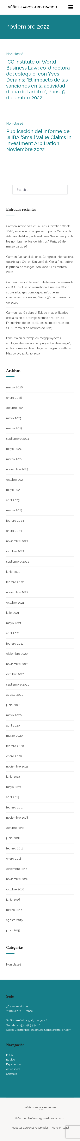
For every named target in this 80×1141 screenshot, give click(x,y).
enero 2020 (14, 756)
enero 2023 (14, 530)
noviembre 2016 (17, 879)
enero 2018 (13, 858)
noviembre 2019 (17, 766)
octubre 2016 (15, 889)
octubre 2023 (15, 479)
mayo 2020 (14, 715)
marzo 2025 (14, 428)
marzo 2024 (14, 459)
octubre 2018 (15, 828)
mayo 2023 (13, 489)
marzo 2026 (14, 387)
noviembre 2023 (17, 469)
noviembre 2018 (17, 817)
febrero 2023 (15, 520)
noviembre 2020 (17, 664)
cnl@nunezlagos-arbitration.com (51, 1029)
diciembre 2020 (17, 653)
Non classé (14, 54)
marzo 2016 (14, 910)
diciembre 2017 (16, 869)
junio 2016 (13, 899)
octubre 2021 (15, 602)
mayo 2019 (13, 787)
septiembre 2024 (17, 438)
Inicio (9, 1055)
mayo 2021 (13, 623)
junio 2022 (13, 571)
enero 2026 (14, 397)
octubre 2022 (15, 551)
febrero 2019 (14, 807)
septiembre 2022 (17, 561)
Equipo (10, 1059)
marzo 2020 (14, 735)
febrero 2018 (15, 848)
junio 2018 (13, 838)
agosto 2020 (14, 694)
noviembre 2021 (17, 592)
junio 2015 (13, 930)
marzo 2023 (14, 510)
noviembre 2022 (17, 541)
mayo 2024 (13, 448)
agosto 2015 (14, 920)
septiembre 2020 (17, 684)
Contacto (11, 1073)
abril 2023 (13, 500)
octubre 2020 (15, 674)
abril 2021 (12, 633)
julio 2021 (12, 612)
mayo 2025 (13, 418)
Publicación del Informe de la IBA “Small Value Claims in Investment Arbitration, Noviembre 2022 (39, 140)
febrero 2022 (15, 582)
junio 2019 (13, 776)
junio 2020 (13, 705)
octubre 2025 (15, 408)
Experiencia (13, 1064)
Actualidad (13, 1069)
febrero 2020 (15, 746)
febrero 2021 (14, 643)
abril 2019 (12, 797)
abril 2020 (13, 725)
